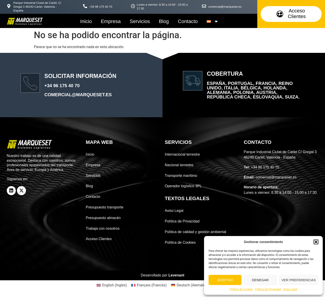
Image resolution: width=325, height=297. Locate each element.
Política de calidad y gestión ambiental (195, 232)
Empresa (111, 21)
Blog (164, 21)
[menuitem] (212, 21)
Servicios (140, 21)
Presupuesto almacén (103, 218)
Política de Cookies (241, 289)
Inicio (86, 21)
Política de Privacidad (268, 289)
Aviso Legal (290, 289)
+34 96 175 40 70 (100, 6)
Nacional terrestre (179, 165)
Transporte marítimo (181, 176)
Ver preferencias (298, 280)
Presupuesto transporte (104, 207)
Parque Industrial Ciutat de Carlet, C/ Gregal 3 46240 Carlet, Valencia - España (37, 6)
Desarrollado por (162, 275)
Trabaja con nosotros (103, 228)
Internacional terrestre (182, 154)
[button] (316, 242)
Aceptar (225, 280)
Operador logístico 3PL (183, 186)
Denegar (260, 280)
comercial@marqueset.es (225, 6)
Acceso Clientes (99, 239)
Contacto (188, 21)
